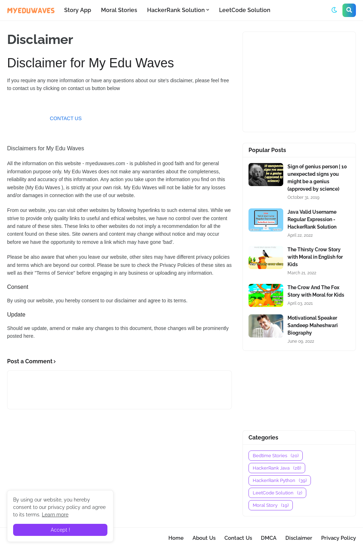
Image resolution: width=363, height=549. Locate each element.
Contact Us (238, 538)
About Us (204, 538)
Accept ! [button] (60, 530)
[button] (334, 10)
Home (176, 538)
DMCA (269, 538)
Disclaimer (298, 538)
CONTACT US (66, 118)
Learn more (55, 514)
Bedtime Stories (275, 455)
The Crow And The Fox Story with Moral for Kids (315, 291)
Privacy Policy (338, 538)
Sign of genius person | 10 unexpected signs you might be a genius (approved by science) (317, 178)
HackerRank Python (280, 480)
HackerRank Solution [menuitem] (176, 10)
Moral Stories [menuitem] (119, 10)
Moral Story (271, 505)
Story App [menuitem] (77, 10)
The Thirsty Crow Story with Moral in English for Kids (315, 257)
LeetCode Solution (277, 493)
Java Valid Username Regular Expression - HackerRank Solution (311, 219)
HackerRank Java (277, 468)
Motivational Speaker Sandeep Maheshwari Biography (312, 325)
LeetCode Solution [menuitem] (244, 10)
